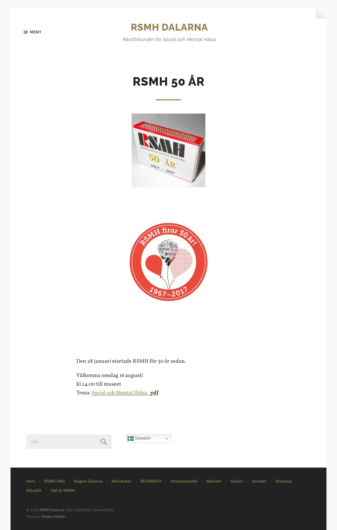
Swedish (139, 438)
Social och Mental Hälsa (125, 393)
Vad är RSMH (63, 490)
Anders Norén (53, 516)
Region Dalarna (88, 481)
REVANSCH (150, 481)
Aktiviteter (121, 481)
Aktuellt (33, 490)
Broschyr (284, 481)
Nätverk (213, 481)
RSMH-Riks (54, 481)
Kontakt (259, 481)
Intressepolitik (184, 481)
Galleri (236, 481)
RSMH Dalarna (169, 27)
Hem (30, 481)
